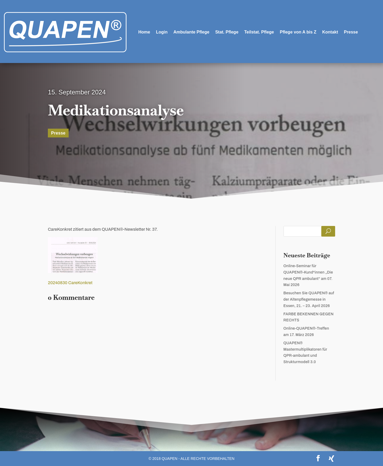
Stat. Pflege (226, 32)
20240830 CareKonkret (70, 282)
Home (144, 32)
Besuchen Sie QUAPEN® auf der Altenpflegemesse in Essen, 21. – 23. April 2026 (309, 299)
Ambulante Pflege (191, 32)
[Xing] (331, 458)
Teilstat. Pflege (259, 32)
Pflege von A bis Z (298, 32)
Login (162, 32)
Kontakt (330, 32)
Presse (351, 32)
